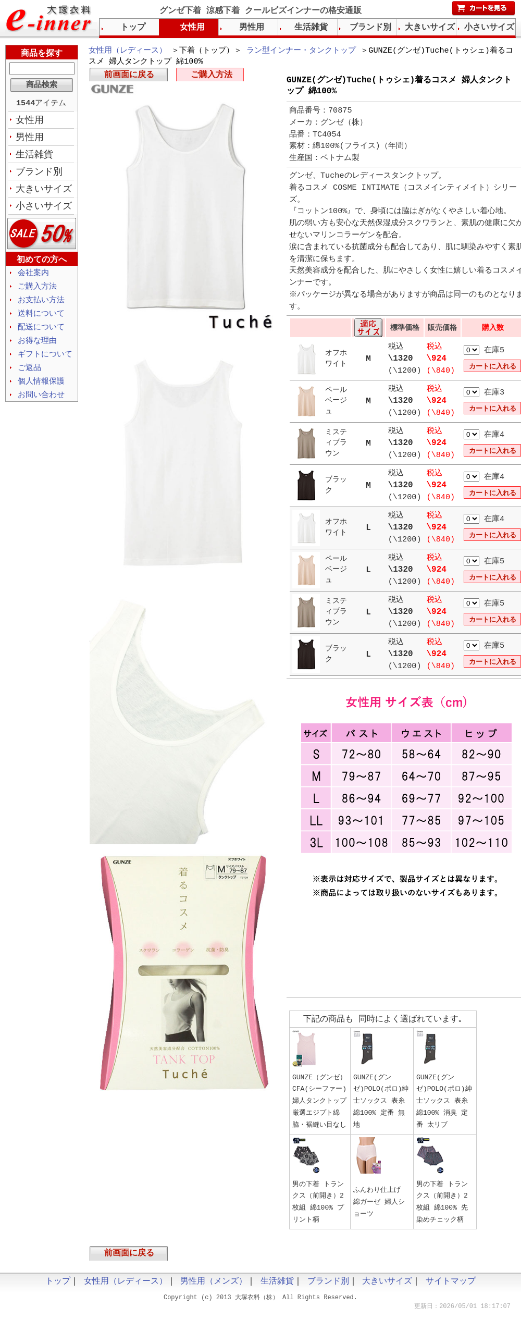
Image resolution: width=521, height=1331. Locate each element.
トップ (132, 27)
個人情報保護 (41, 390)
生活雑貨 (34, 157)
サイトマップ (451, 1287)
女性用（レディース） (128, 51)
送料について (41, 319)
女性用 (30, 121)
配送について (41, 333)
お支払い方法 (41, 305)
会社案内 (33, 277)
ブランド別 (39, 174)
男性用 (30, 139)
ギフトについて (45, 361)
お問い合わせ (41, 404)
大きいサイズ (44, 192)
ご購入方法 (211, 77)
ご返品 (29, 376)
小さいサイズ (44, 210)
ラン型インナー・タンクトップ (301, 51)
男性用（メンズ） (213, 1287)
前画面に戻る (129, 77)
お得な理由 (37, 347)
